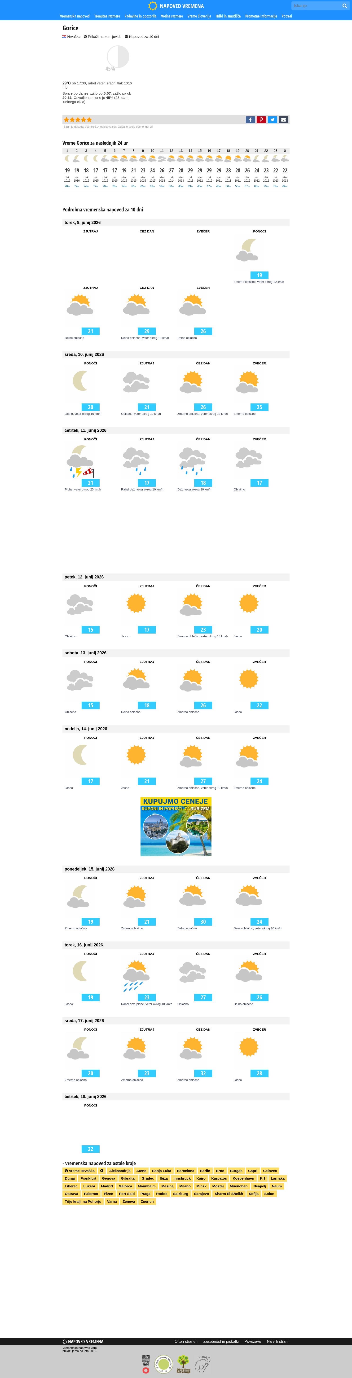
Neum (277, 1186)
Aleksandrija (120, 1171)
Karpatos (219, 1178)
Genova (108, 1178)
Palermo (91, 1194)
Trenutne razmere (107, 16)
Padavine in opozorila (140, 16)
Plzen (108, 1194)
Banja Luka (161, 1171)
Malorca (125, 1186)
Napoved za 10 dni (142, 37)
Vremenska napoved (75, 16)
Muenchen (239, 1186)
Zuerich (147, 1201)
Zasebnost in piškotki (221, 1341)
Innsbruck (182, 1178)
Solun (269, 1194)
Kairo (201, 1178)
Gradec (148, 1178)
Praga (145, 1194)
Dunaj (70, 1178)
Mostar (218, 1186)
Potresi (287, 16)
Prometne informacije (261, 16)
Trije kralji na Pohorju (83, 1201)
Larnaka (278, 1178)
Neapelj (259, 1186)
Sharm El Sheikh (229, 1194)
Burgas (236, 1171)
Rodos (161, 1194)
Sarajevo (201, 1194)
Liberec (71, 1186)
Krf (262, 1178)
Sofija (254, 1194)
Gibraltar (128, 1178)
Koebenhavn (243, 1178)
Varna (112, 1201)
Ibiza (164, 1178)
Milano (185, 1186)
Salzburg (180, 1194)
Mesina (167, 1186)
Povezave (253, 1341)
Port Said (127, 1194)
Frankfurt (88, 1178)
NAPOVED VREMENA (176, 6)
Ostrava (71, 1194)
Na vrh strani (277, 1341)
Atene (141, 1171)
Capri (252, 1171)
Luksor (89, 1186)
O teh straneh (186, 1341)
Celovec (270, 1171)
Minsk (201, 1186)
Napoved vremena (82, 1341)
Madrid (107, 1186)
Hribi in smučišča (228, 16)
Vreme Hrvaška (80, 1171)
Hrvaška (71, 37)
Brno (220, 1171)
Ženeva (129, 1201)
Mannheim (147, 1186)
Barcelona (185, 1171)
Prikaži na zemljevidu (103, 37)
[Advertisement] (221, 77)
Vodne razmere (172, 16)
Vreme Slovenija (199, 16)
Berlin (205, 1171)
